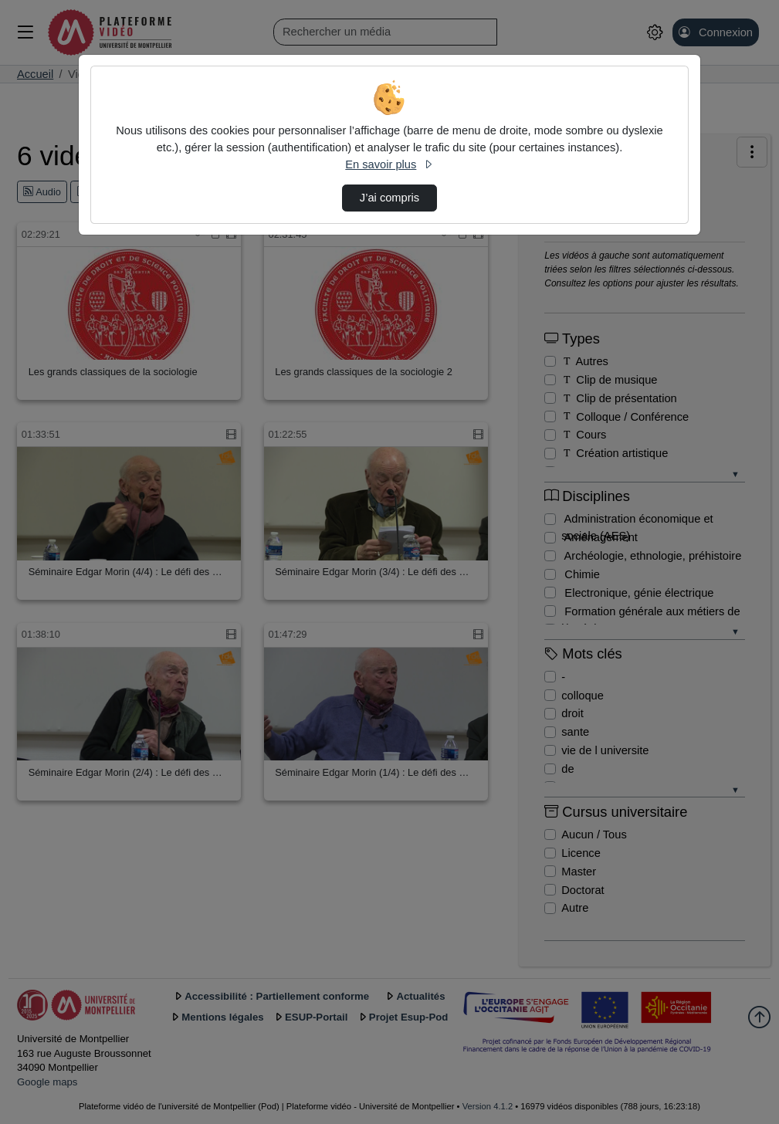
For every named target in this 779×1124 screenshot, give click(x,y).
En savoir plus (389, 164)
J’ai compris (389, 197)
